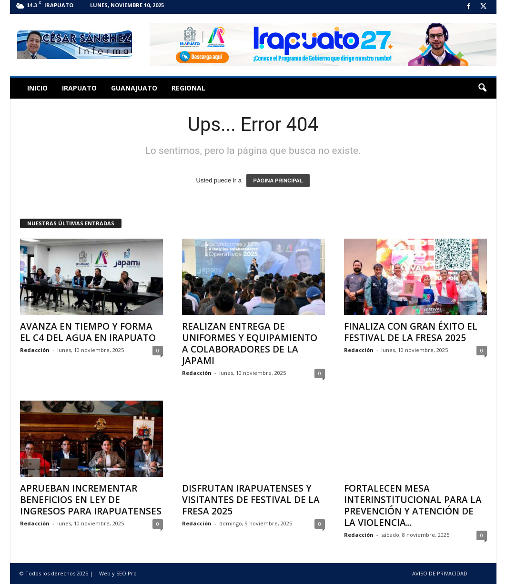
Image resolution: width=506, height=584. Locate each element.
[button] (482, 88)
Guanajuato (134, 87)
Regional (188, 87)
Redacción (35, 349)
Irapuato (79, 87)
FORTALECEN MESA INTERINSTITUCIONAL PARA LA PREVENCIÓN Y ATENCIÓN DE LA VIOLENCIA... (413, 505)
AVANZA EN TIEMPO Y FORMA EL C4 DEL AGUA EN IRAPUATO (88, 332)
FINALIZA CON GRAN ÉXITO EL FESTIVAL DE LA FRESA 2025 (410, 332)
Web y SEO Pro (118, 573)
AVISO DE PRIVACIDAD (439, 573)
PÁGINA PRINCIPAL (278, 180)
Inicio (37, 87)
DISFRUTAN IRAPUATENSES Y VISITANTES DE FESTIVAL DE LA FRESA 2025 (251, 499)
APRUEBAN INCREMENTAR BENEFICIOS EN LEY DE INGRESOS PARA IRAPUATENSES (91, 499)
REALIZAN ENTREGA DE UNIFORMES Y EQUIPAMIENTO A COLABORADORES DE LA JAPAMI (249, 343)
